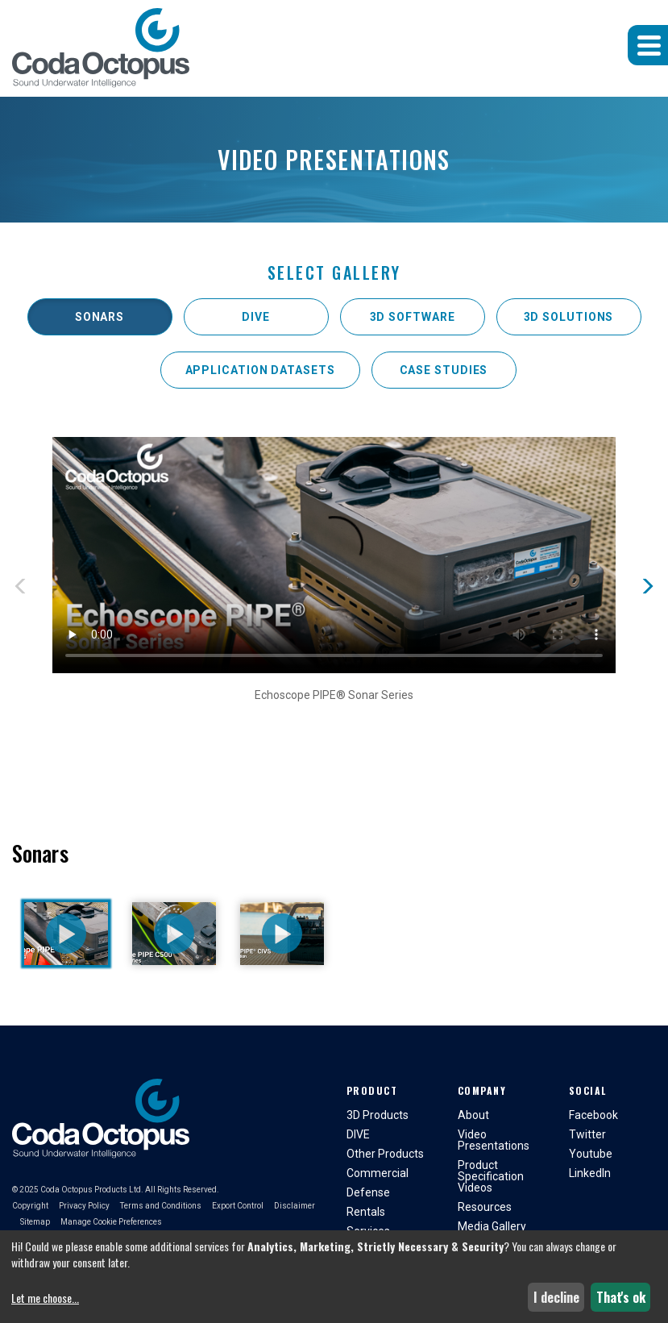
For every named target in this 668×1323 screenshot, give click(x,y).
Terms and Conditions (160, 1205)
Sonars (99, 316)
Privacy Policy (84, 1205)
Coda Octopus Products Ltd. (91, 1189)
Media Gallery (492, 1226)
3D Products (377, 1115)
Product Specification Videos (491, 1176)
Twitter (587, 1134)
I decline (556, 1297)
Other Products (385, 1153)
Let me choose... (45, 1298)
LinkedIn (590, 1173)
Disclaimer (294, 1205)
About (473, 1115)
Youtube (590, 1153)
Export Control (237, 1205)
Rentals (365, 1211)
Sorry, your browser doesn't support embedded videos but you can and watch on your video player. (334, 555)
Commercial (377, 1173)
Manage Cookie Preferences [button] (111, 1221)
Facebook (593, 1115)
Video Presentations (493, 1140)
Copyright (30, 1205)
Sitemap (35, 1221)
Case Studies (444, 370)
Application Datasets (260, 370)
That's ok (620, 1297)
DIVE (256, 316)
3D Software (412, 316)
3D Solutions (569, 316)
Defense (368, 1192)
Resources (485, 1206)
